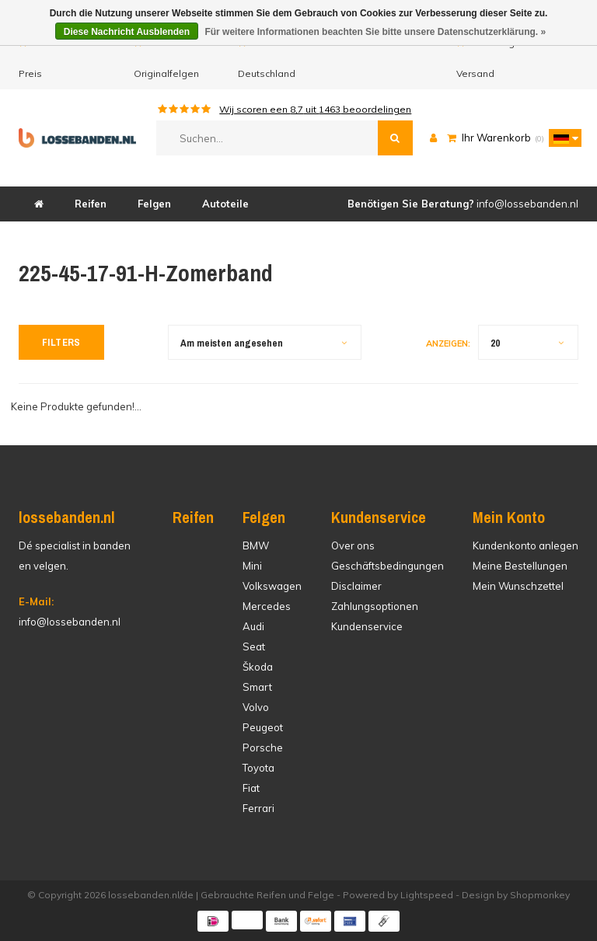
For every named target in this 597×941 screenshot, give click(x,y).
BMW (256, 545)
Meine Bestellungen (520, 565)
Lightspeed (426, 895)
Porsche (263, 747)
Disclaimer (356, 586)
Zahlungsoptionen (374, 606)
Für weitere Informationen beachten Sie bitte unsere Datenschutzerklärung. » (375, 31)
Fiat (251, 788)
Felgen (154, 203)
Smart (257, 687)
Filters (61, 342)
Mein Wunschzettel (518, 586)
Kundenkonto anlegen (525, 545)
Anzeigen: (448, 343)
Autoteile (225, 203)
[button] (561, 137)
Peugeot (263, 727)
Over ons (353, 545)
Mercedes (267, 606)
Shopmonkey (540, 895)
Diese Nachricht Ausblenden (127, 31)
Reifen (90, 203)
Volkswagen (272, 586)
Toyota (258, 768)
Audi (253, 626)
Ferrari (258, 808)
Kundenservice (367, 626)
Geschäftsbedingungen (387, 565)
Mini (252, 565)
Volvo (256, 707)
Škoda (258, 666)
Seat (254, 646)
